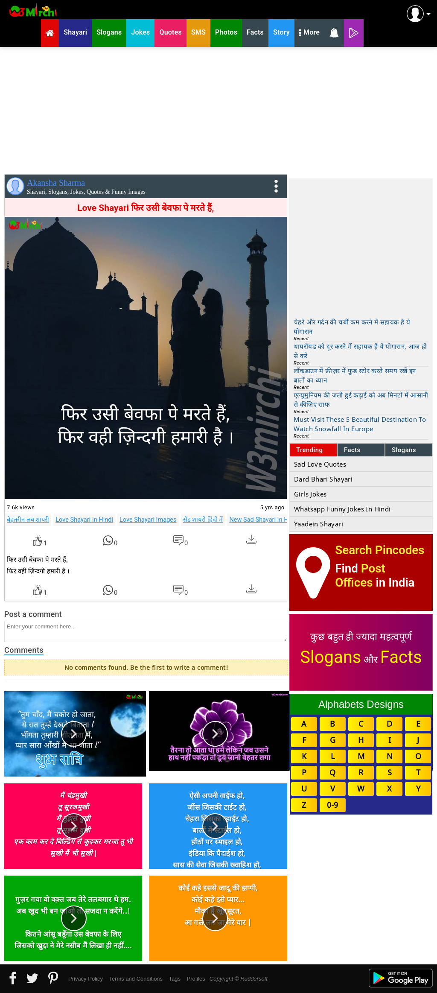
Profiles (195, 978)
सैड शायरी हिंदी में (203, 519)
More (309, 33)
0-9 (332, 805)
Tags (175, 978)
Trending (309, 450)
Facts (352, 450)
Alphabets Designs (361, 704)
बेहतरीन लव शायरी (28, 519)
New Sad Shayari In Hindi (263, 519)
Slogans (404, 450)
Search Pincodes (379, 550)
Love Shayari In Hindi (84, 519)
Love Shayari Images (148, 519)
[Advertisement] (218, 109)
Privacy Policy (85, 978)
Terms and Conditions (136, 978)
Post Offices (360, 575)
